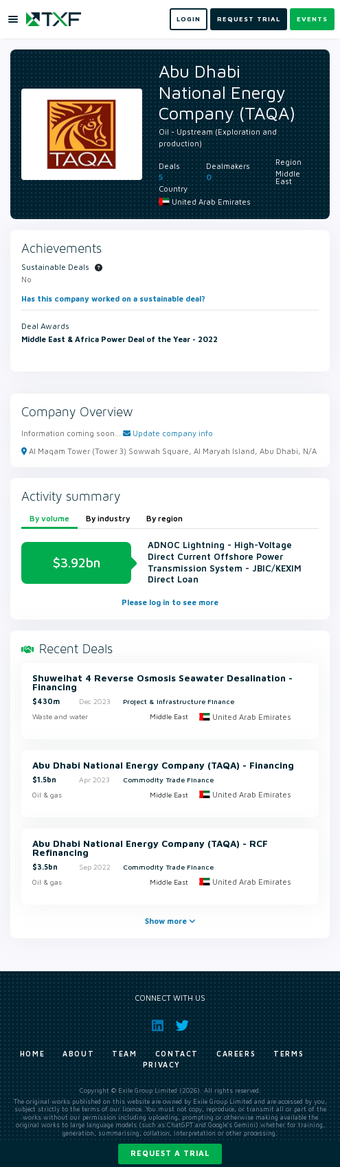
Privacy (162, 1065)
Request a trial (170, 1152)
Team (124, 1054)
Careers (236, 1054)
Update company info (168, 433)
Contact (177, 1054)
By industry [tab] (108, 518)
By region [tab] (164, 518)
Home (32, 1054)
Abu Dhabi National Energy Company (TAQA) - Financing (163, 766)
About (78, 1054)
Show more (170, 920)
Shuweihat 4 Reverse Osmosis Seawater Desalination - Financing (162, 683)
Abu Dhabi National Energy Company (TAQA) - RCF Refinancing (150, 848)
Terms (288, 1054)
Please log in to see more (170, 602)
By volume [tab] (49, 518)
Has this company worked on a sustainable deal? (113, 298)
